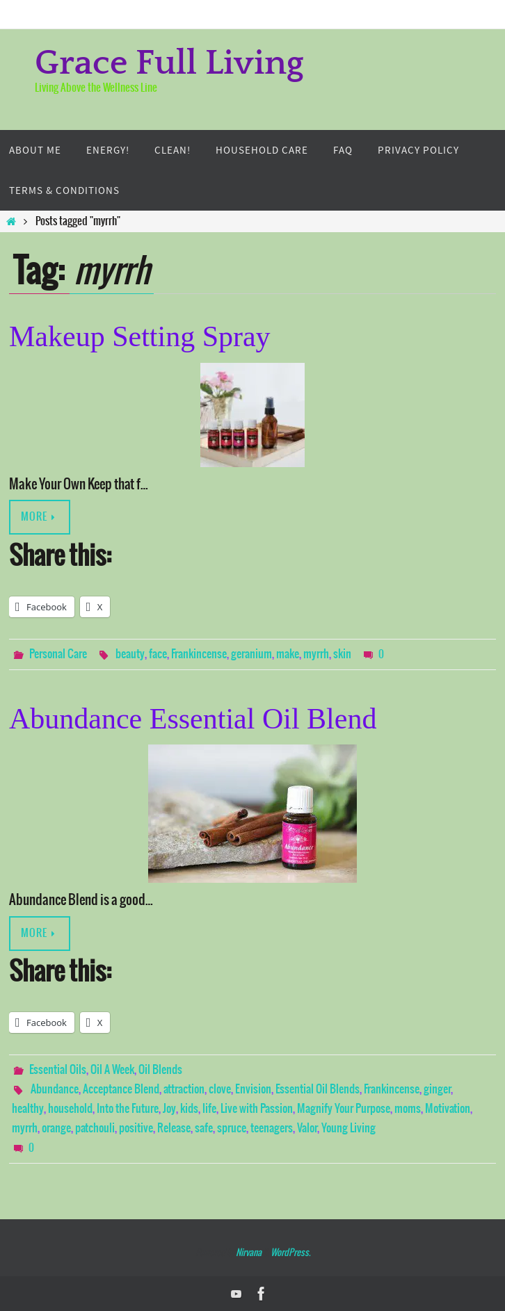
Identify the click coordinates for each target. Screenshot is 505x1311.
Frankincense (199, 654)
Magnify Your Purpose (343, 1108)
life (209, 1108)
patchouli (95, 1128)
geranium (251, 654)
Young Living (348, 1128)
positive (136, 1128)
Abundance (55, 1089)
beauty (130, 654)
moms (407, 1108)
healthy (28, 1108)
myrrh (316, 654)
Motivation (447, 1108)
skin (342, 654)
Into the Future (128, 1108)
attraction (184, 1089)
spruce (231, 1128)
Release (174, 1128)
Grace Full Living (169, 64)
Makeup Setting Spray (140, 336)
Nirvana (249, 1253)
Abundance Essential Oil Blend (192, 719)
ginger (437, 1089)
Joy (169, 1108)
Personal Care (58, 654)
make (287, 654)
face (158, 654)
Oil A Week (112, 1070)
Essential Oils (57, 1070)
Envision (253, 1089)
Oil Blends (160, 1070)
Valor (307, 1128)
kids (189, 1108)
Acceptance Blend (121, 1089)
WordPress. (290, 1253)
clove (220, 1089)
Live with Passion (257, 1108)
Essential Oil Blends (317, 1089)
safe (204, 1128)
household (70, 1108)
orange (56, 1128)
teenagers (271, 1128)
